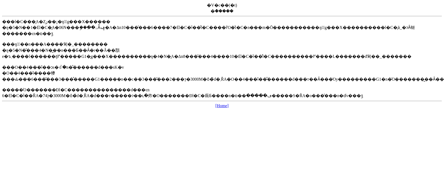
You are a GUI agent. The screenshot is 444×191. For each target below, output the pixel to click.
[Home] (222, 105)
